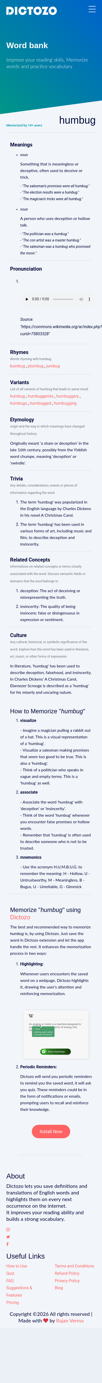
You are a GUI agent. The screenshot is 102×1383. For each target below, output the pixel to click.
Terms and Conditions (74, 1266)
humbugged (40, 403)
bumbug (17, 366)
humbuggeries (41, 396)
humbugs (18, 403)
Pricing (12, 1302)
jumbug (53, 366)
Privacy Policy (67, 1280)
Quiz (10, 1273)
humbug (17, 396)
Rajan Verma (70, 1320)
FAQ (10, 1280)
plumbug (36, 366)
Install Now (51, 1131)
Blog (59, 1287)
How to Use (16, 1266)
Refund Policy (67, 1273)
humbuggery (67, 396)
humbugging (65, 403)
